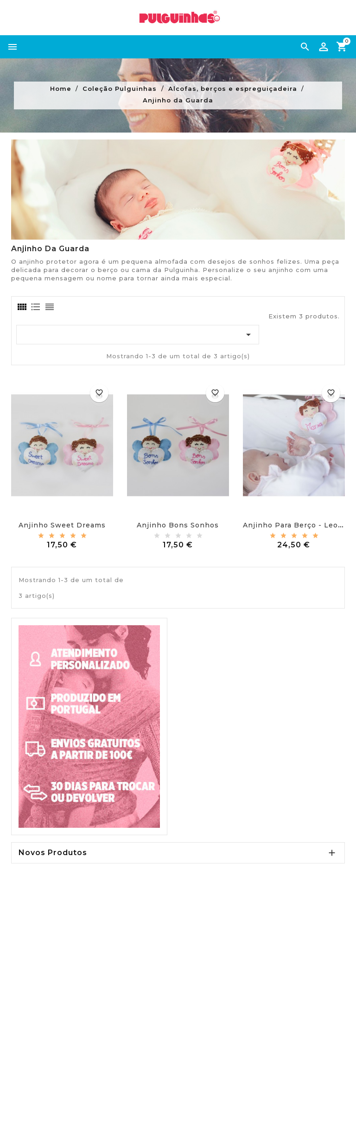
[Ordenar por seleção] (137, 334)
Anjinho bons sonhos (178, 525)
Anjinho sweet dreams (62, 525)
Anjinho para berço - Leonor (297, 525)
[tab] (21, 306)
